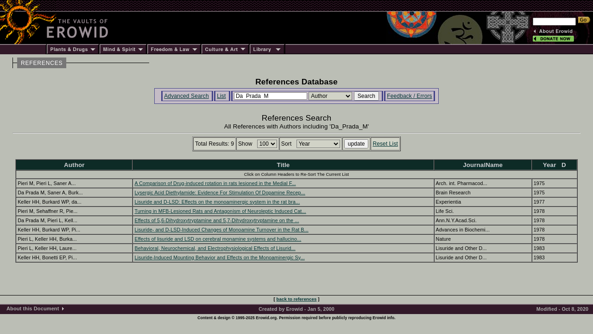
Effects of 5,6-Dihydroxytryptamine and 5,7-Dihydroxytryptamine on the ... (216, 220)
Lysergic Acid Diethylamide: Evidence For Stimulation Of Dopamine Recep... (219, 192)
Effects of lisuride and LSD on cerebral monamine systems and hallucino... (217, 239)
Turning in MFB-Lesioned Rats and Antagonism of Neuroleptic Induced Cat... (220, 211)
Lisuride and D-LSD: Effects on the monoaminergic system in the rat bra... (217, 202)
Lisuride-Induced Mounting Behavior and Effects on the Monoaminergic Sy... (219, 257)
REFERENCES (42, 63)
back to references (297, 299)
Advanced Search (186, 96)
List (221, 96)
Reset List (385, 144)
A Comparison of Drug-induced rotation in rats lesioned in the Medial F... (215, 183)
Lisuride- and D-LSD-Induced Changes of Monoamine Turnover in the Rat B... (221, 229)
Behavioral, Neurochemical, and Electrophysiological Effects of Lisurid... (214, 248)
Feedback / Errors (409, 96)
